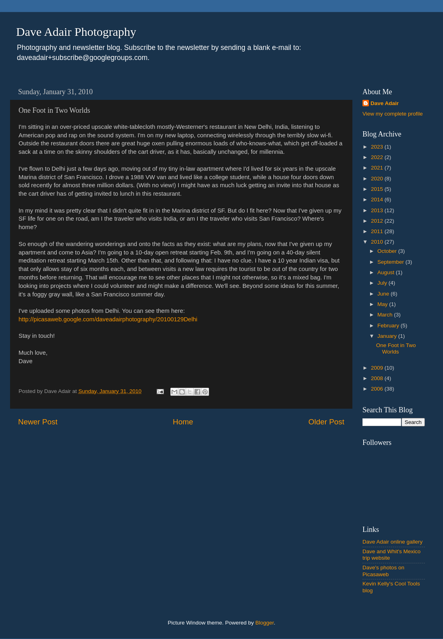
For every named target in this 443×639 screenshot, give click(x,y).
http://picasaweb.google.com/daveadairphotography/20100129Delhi (108, 319)
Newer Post (38, 422)
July (383, 283)
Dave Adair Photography (76, 31)
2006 (378, 389)
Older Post (326, 422)
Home (183, 422)
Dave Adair (385, 103)
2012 (378, 221)
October (387, 251)
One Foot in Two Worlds (396, 348)
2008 (378, 378)
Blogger (264, 623)
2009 (378, 368)
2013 (378, 210)
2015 (378, 189)
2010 (378, 242)
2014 (378, 199)
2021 (378, 168)
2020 (378, 179)
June (384, 294)
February (389, 326)
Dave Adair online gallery (392, 542)
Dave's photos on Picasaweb (383, 571)
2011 (378, 231)
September (391, 262)
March (385, 315)
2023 (378, 147)
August (386, 272)
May (383, 304)
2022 (378, 157)
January (387, 336)
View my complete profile (392, 114)
